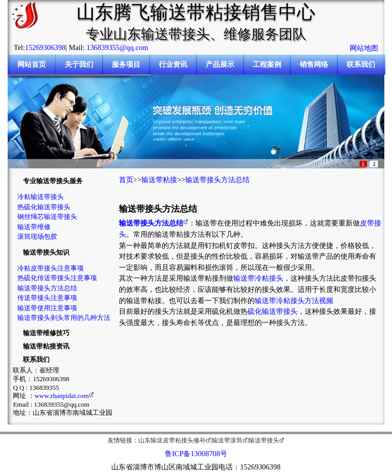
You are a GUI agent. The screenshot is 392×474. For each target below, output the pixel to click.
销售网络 (314, 64)
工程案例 (267, 64)
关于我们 (79, 64)
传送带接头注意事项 (47, 298)
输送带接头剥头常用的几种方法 (63, 317)
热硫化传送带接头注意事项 (57, 278)
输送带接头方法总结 (47, 288)
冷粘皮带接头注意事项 (50, 268)
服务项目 (126, 64)
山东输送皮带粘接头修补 (172, 440)
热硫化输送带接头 (43, 207)
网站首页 (31, 64)
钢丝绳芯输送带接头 (47, 216)
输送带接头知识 (46, 252)
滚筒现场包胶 (37, 236)
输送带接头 (264, 440)
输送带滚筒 (227, 440)
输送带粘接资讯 (46, 346)
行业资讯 (173, 64)
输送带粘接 (159, 180)
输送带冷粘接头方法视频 (294, 300)
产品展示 (220, 64)
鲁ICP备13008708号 (196, 454)
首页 (126, 180)
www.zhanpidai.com (62, 396)
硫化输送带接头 (273, 311)
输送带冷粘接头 (258, 278)
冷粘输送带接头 (40, 197)
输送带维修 (34, 227)
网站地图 (364, 48)
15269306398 (45, 47)
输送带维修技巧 (46, 333)
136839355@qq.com (117, 47)
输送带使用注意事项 (47, 308)
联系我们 (361, 64)
